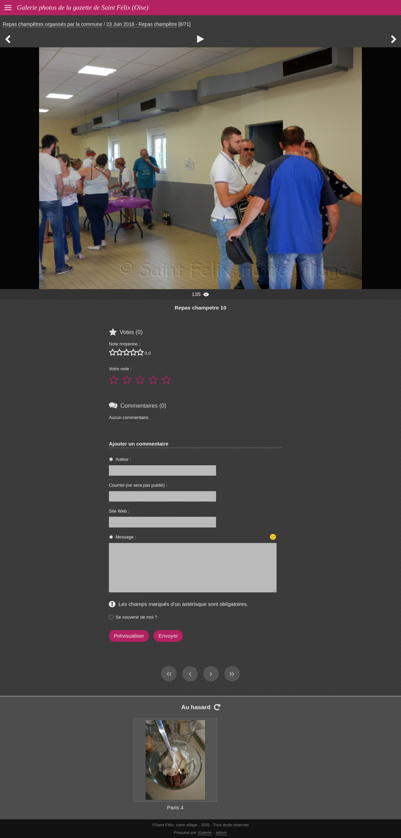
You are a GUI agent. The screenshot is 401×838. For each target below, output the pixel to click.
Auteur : (123, 459)
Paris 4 (175, 807)
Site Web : (119, 511)
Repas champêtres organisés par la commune (52, 24)
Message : (125, 537)
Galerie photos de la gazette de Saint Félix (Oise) (82, 7)
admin (221, 832)
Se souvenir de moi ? (136, 617)
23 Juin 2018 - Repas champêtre (141, 24)
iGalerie (205, 832)
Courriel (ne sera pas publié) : (138, 485)
